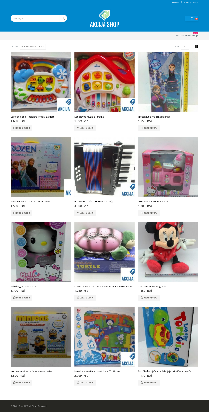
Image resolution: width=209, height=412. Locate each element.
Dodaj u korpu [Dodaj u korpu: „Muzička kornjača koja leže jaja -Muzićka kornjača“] (150, 382)
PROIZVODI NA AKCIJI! (187, 34)
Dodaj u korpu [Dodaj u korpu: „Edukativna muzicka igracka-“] (86, 127)
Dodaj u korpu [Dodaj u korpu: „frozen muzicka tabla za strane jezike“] (23, 212)
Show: (176, 46)
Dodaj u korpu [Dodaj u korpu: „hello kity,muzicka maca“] (23, 297)
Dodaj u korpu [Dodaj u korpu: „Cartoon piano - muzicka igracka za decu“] (23, 127)
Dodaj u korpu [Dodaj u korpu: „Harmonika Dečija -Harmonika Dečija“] (86, 212)
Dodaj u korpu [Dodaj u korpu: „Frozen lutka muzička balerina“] (150, 127)
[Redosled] (33, 46)
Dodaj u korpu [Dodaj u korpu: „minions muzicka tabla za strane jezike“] (23, 382)
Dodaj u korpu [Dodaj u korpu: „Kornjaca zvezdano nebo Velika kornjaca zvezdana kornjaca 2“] (86, 297)
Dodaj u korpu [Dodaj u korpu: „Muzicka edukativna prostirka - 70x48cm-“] (86, 382)
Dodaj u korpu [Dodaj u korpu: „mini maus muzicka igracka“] (150, 297)
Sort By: (14, 46)
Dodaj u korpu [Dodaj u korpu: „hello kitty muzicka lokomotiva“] (150, 212)
